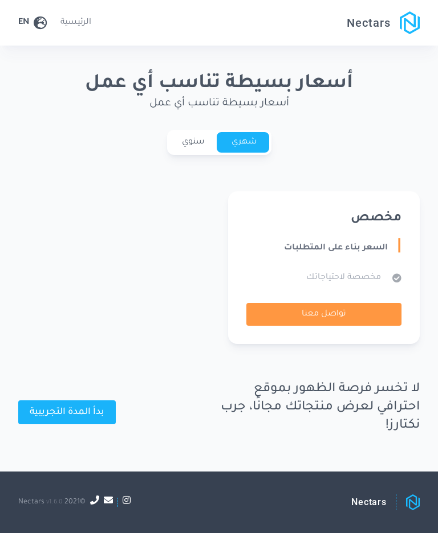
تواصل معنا (324, 314)
